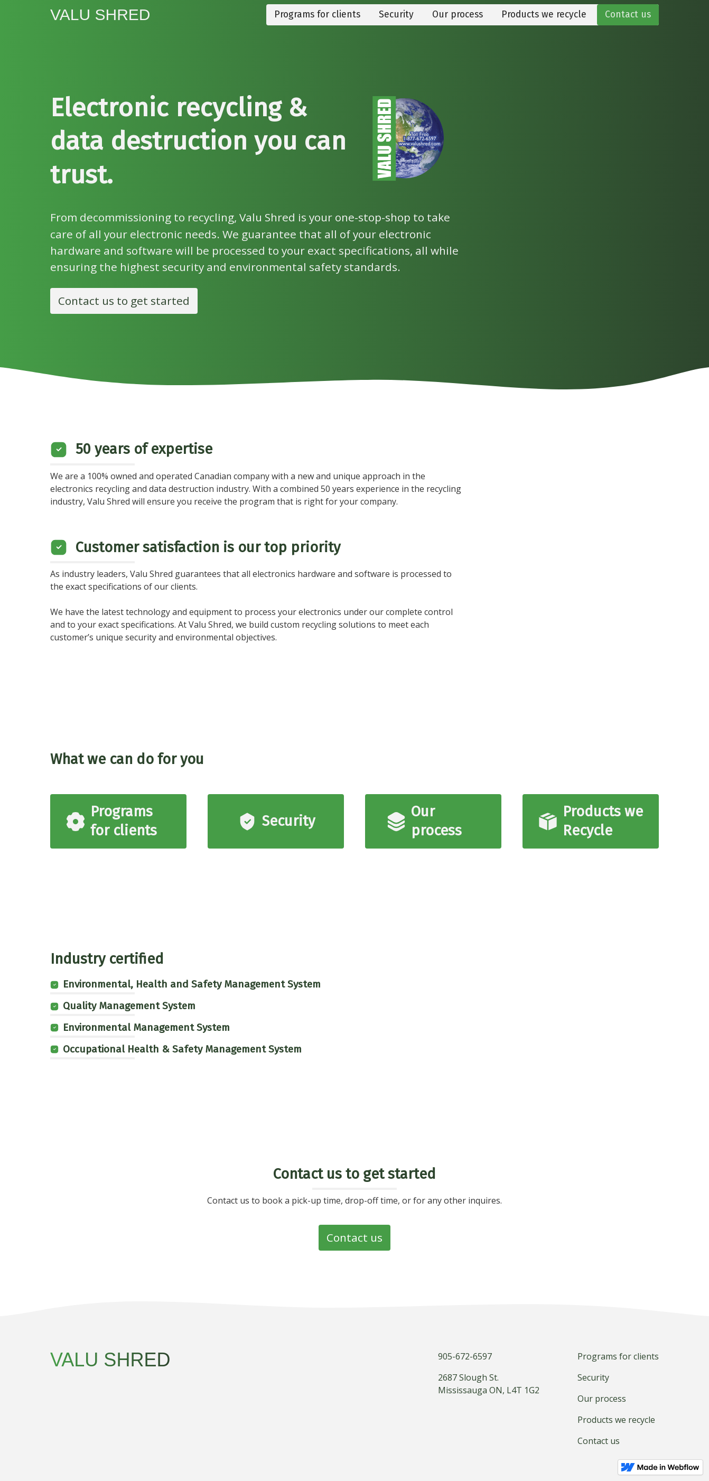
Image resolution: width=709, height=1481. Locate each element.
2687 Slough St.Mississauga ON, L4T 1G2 (488, 1384)
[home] (100, 15)
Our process (457, 14)
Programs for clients (317, 14)
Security (396, 14)
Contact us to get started (124, 300)
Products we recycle (543, 14)
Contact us (628, 14)
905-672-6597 (465, 1356)
